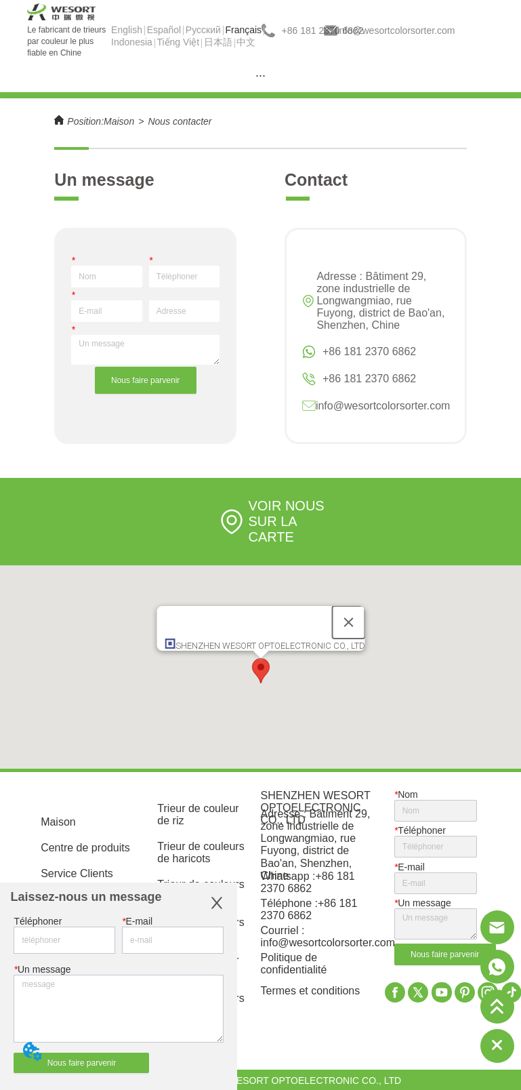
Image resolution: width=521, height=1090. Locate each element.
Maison (119, 121)
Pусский (203, 29)
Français (243, 29)
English (126, 29)
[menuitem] (260, 75)
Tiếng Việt (178, 42)
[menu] (260, 75)
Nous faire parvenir (145, 380)
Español (164, 29)
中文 (245, 42)
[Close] (348, 622)
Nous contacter (179, 121)
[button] (261, 670)
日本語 (218, 42)
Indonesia (131, 42)
